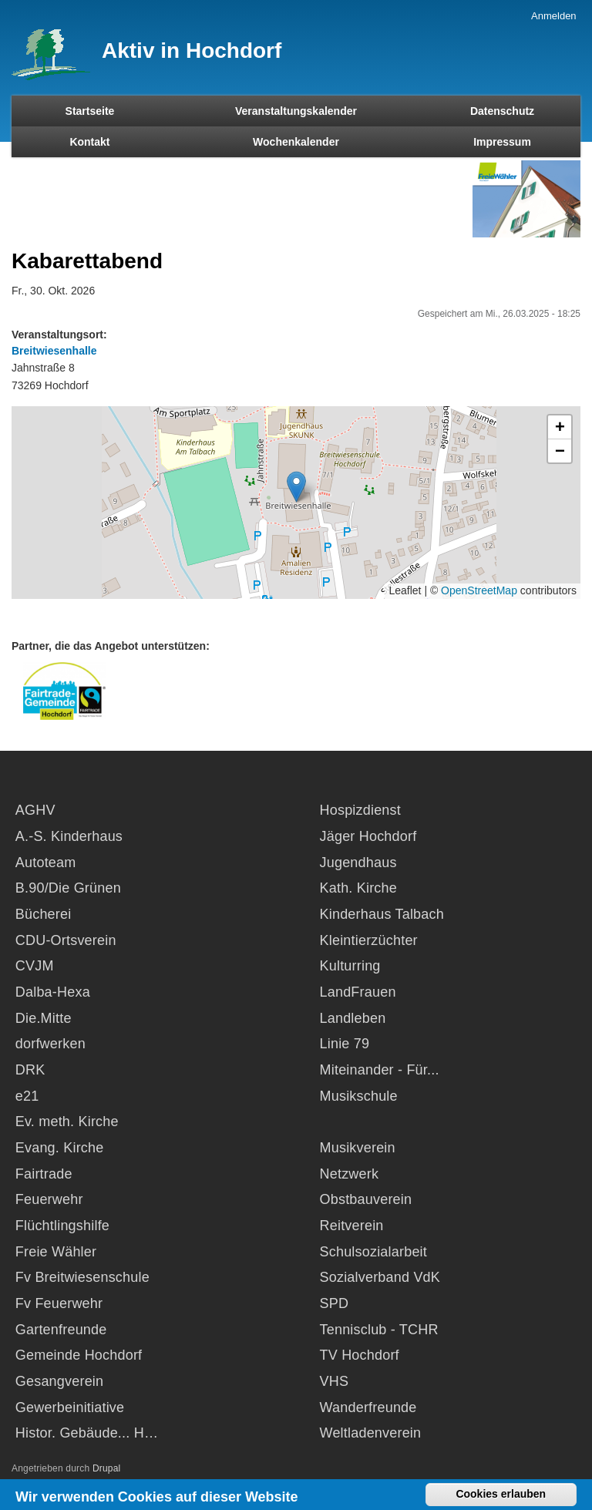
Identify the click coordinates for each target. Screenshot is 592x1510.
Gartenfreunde (61, 1329)
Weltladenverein (371, 1433)
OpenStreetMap (479, 590)
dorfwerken (50, 1043)
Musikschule (359, 1096)
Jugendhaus (358, 862)
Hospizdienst (360, 810)
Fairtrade (43, 1174)
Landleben (353, 1018)
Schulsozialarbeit (373, 1251)
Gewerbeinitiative (69, 1407)
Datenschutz (502, 111)
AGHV (35, 810)
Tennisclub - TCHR (379, 1329)
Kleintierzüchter (369, 940)
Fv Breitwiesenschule (82, 1277)
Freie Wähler (55, 1251)
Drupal (106, 1468)
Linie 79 (345, 1043)
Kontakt (89, 142)
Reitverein (352, 1225)
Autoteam (45, 862)
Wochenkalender (296, 142)
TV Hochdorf (359, 1355)
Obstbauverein (366, 1199)
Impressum (502, 142)
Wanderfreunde (368, 1407)
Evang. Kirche (59, 1147)
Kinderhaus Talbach (382, 914)
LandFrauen (358, 992)
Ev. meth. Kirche (67, 1121)
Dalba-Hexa (52, 992)
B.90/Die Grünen (68, 888)
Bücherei (43, 914)
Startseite (90, 111)
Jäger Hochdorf (368, 836)
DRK (30, 1070)
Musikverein (357, 1147)
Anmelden (554, 16)
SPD (334, 1303)
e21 (27, 1096)
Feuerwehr (49, 1199)
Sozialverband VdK (380, 1277)
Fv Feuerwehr (59, 1303)
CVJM (34, 966)
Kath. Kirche (358, 888)
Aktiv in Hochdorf (191, 50)
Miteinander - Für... (379, 1070)
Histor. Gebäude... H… (86, 1433)
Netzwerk (349, 1174)
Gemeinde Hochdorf (79, 1355)
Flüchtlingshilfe (62, 1225)
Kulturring (350, 966)
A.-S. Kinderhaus (69, 836)
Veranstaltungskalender (296, 111)
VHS (334, 1381)
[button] (296, 487)
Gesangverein (59, 1381)
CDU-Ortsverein (65, 940)
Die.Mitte (43, 1018)
